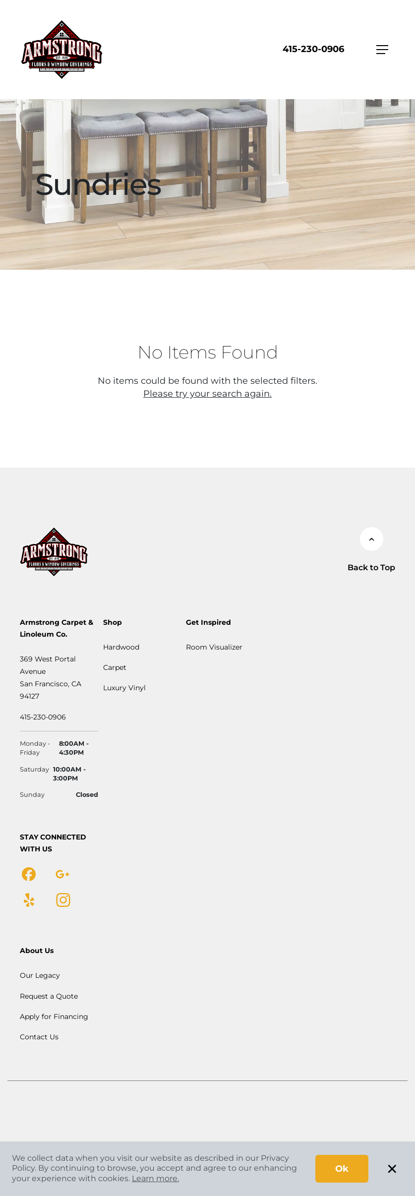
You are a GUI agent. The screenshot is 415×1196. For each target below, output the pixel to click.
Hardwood (121, 647)
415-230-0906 (313, 49)
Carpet (114, 667)
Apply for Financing (54, 1016)
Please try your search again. (207, 393)
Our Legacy (40, 975)
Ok (342, 1168)
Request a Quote (49, 996)
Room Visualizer (214, 647)
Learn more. (155, 1178)
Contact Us (39, 1036)
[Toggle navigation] (382, 50)
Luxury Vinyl (124, 687)
